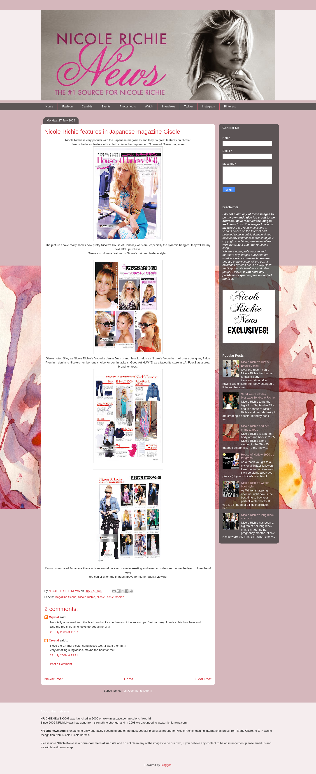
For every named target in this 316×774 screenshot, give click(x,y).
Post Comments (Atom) (137, 690)
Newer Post (53, 679)
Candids (87, 106)
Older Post (203, 679)
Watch (149, 106)
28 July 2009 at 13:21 (64, 655)
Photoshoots (127, 106)
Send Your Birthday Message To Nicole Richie (258, 395)
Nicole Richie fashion (110, 597)
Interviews (168, 106)
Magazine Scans (65, 597)
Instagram (208, 106)
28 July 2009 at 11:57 (64, 632)
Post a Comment (61, 664)
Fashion (67, 106)
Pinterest (230, 106)
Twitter (188, 106)
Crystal (54, 617)
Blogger (166, 765)
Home (49, 106)
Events (106, 106)
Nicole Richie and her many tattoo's (255, 427)
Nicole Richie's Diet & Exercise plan (255, 363)
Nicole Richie (86, 597)
